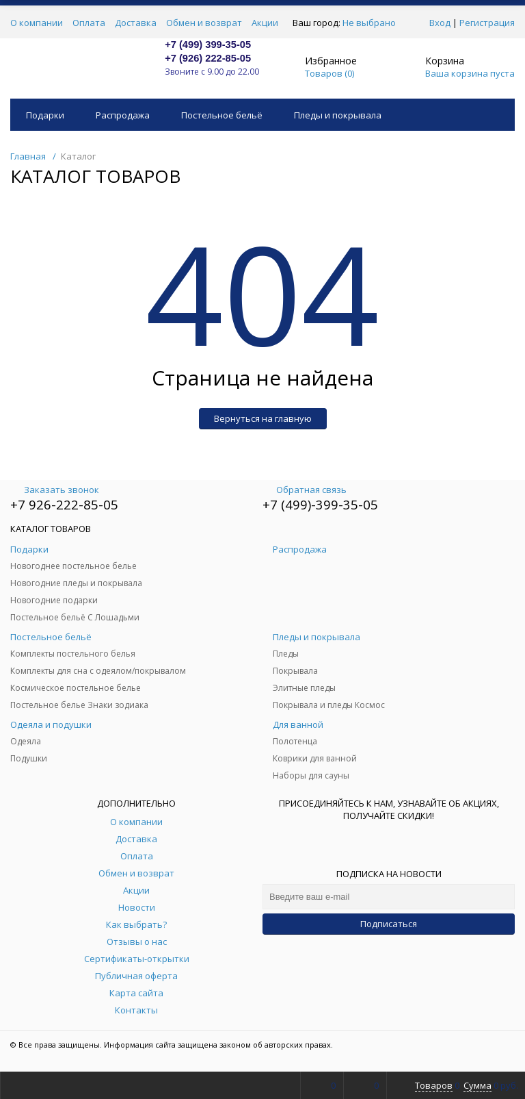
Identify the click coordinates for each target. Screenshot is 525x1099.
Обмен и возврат (204, 22)
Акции (265, 22)
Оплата (88, 22)
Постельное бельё (221, 115)
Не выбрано (372, 22)
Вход (439, 22)
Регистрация (487, 22)
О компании (36, 22)
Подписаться (388, 924)
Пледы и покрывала (337, 115)
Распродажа (123, 115)
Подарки (45, 115)
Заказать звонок (54, 489)
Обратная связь (304, 489)
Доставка (136, 22)
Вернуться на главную (263, 418)
